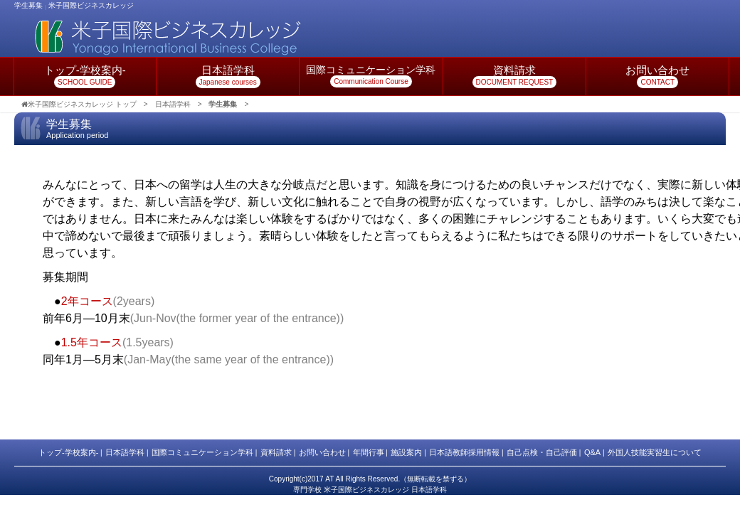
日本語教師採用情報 (464, 452)
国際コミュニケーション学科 (202, 452)
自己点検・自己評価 (542, 452)
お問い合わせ (322, 452)
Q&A (592, 452)
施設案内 (406, 452)
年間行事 (368, 452)
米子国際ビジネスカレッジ (91, 5)
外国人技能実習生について (655, 452)
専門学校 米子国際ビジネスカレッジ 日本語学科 (370, 490)
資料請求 (276, 452)
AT (329, 479)
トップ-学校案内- (68, 452)
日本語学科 (124, 452)
